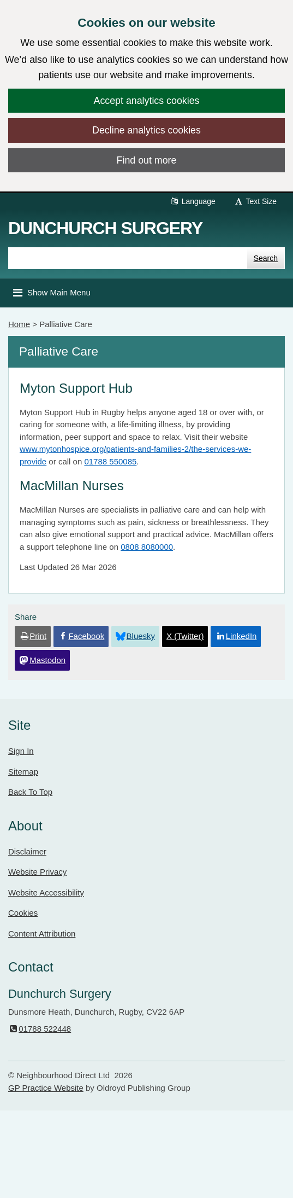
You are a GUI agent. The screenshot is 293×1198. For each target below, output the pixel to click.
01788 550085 (110, 461)
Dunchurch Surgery (105, 228)
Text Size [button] (255, 201)
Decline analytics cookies (146, 130)
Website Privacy (37, 871)
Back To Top (30, 791)
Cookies (23, 912)
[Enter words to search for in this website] (127, 258)
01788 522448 (39, 1028)
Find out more (147, 160)
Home (19, 324)
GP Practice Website (45, 1087)
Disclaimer (27, 851)
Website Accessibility (46, 892)
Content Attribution (41, 933)
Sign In (21, 750)
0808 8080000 (147, 546)
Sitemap (23, 771)
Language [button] (193, 201)
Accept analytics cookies (147, 100)
